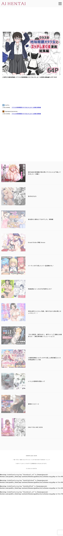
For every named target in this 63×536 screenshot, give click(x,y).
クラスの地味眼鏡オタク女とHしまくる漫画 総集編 (26, 107)
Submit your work (31, 455)
